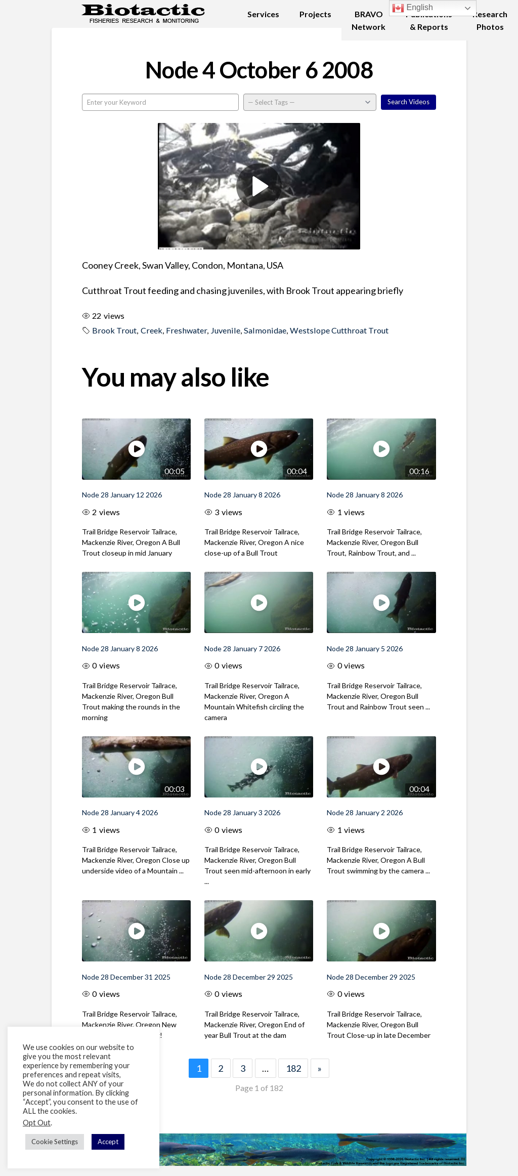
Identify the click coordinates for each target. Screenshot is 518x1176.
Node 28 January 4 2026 (120, 812)
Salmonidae (265, 330)
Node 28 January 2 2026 (365, 812)
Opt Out (37, 1122)
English (412, 8)
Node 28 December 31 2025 (126, 977)
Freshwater (186, 330)
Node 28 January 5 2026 (365, 648)
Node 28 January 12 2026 (122, 494)
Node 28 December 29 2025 (248, 977)
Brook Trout (114, 330)
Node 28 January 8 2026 (242, 494)
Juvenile (225, 330)
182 (293, 1068)
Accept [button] (108, 1142)
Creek (151, 330)
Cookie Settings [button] (54, 1142)
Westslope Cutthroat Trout (339, 330)
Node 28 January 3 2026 (242, 812)
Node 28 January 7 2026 (242, 648)
